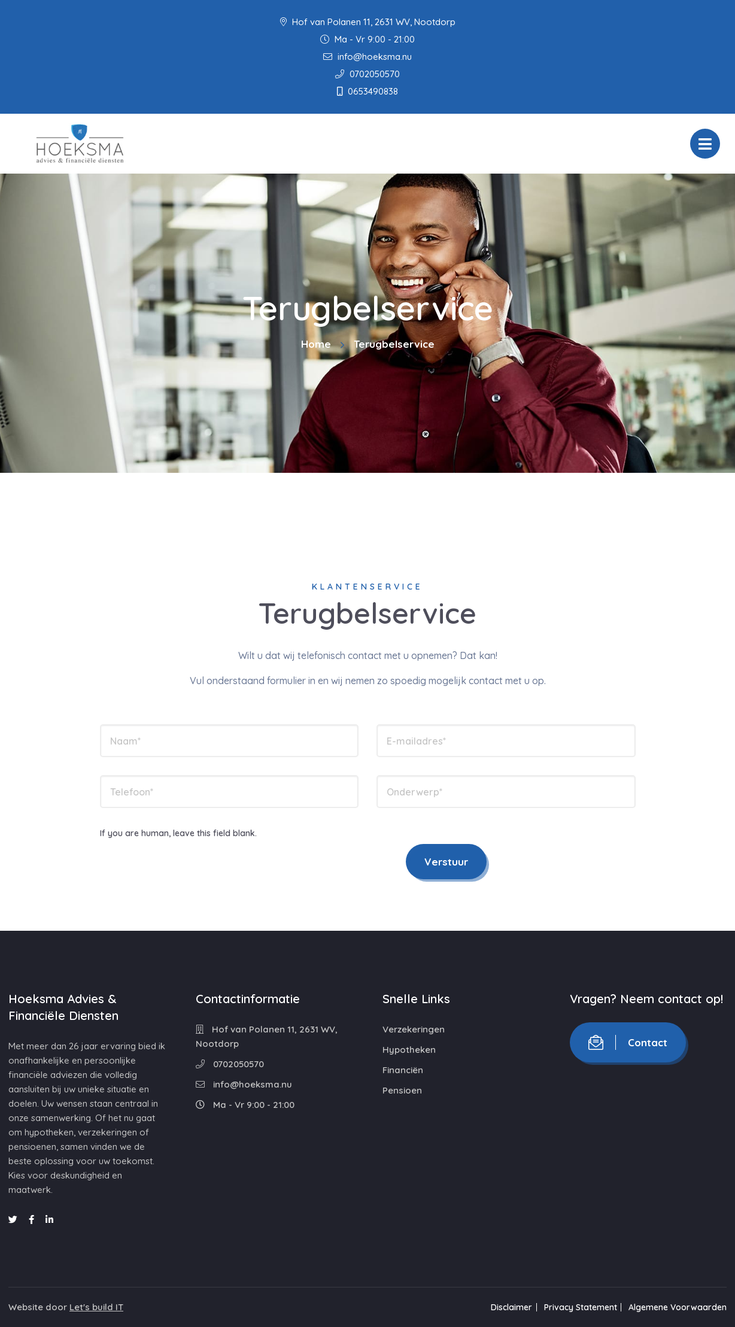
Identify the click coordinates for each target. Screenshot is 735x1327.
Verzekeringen (413, 1029)
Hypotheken (409, 1049)
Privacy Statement (577, 1307)
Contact (627, 1042)
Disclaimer (506, 1307)
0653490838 (367, 91)
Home (316, 344)
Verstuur (446, 861)
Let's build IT (96, 1307)
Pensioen (402, 1090)
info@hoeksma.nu (367, 56)
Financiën (402, 1070)
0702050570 (367, 74)
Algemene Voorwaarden (677, 1307)
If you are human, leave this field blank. (178, 833)
